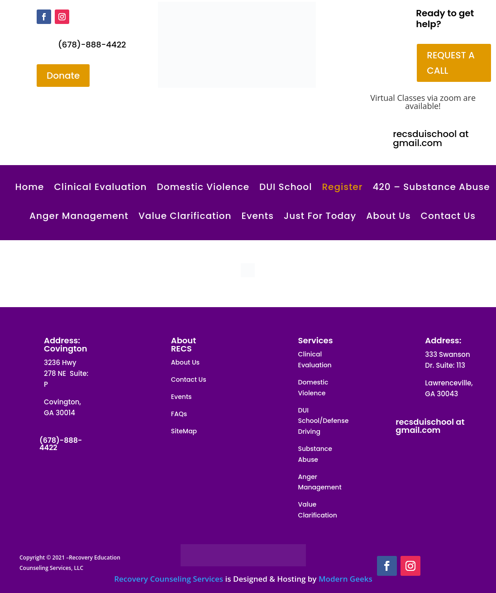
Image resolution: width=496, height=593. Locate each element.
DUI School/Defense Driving (323, 421)
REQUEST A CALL (451, 63)
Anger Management (79, 215)
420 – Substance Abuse (431, 186)
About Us (388, 215)
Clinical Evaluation (100, 186)
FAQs (179, 413)
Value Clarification (184, 215)
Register (342, 186)
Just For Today (320, 215)
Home (29, 186)
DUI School (285, 186)
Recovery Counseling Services (168, 579)
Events (257, 215)
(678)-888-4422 (92, 44)
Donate (63, 75)
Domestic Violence (203, 186)
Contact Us (448, 215)
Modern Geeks (345, 579)
